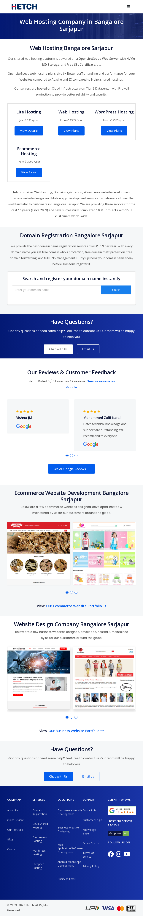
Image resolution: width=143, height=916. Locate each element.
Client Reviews (16, 820)
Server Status (91, 843)
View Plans (71, 131)
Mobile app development (68, 198)
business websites (52, 632)
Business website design (26, 198)
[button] (67, 455)
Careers (12, 849)
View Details (29, 131)
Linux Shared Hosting (40, 825)
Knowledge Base (89, 831)
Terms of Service (88, 854)
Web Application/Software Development (70, 848)
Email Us (88, 349)
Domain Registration (39, 812)
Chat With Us (58, 349)
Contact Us (89, 810)
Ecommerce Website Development (70, 812)
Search (116, 289)
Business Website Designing (68, 829)
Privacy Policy (91, 866)
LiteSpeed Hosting (38, 866)
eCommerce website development (107, 192)
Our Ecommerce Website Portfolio (76, 606)
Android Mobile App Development (69, 863)
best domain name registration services (60, 246)
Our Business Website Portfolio (76, 731)
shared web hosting (28, 59)
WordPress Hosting (39, 852)
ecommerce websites (61, 507)
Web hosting (43, 192)
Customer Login (92, 820)
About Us (12, 810)
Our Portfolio (15, 829)
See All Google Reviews (71, 469)
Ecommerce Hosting (39, 839)
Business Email (67, 879)
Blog (10, 839)
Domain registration (68, 192)
